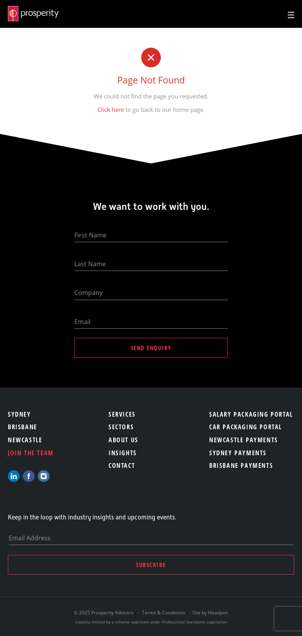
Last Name (90, 264)
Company (88, 292)
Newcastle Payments (243, 440)
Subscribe (151, 565)
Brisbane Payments (241, 465)
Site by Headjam (210, 612)
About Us (123, 440)
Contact (122, 465)
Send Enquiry (151, 348)
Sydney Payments (238, 453)
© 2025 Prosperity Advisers (104, 612)
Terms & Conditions (163, 612)
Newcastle (25, 440)
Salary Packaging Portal (251, 414)
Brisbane (22, 427)
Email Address (30, 538)
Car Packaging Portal (245, 427)
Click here (111, 109)
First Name (90, 235)
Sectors (121, 427)
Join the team (31, 453)
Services (122, 414)
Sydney (19, 414)
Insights (123, 453)
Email (82, 322)
